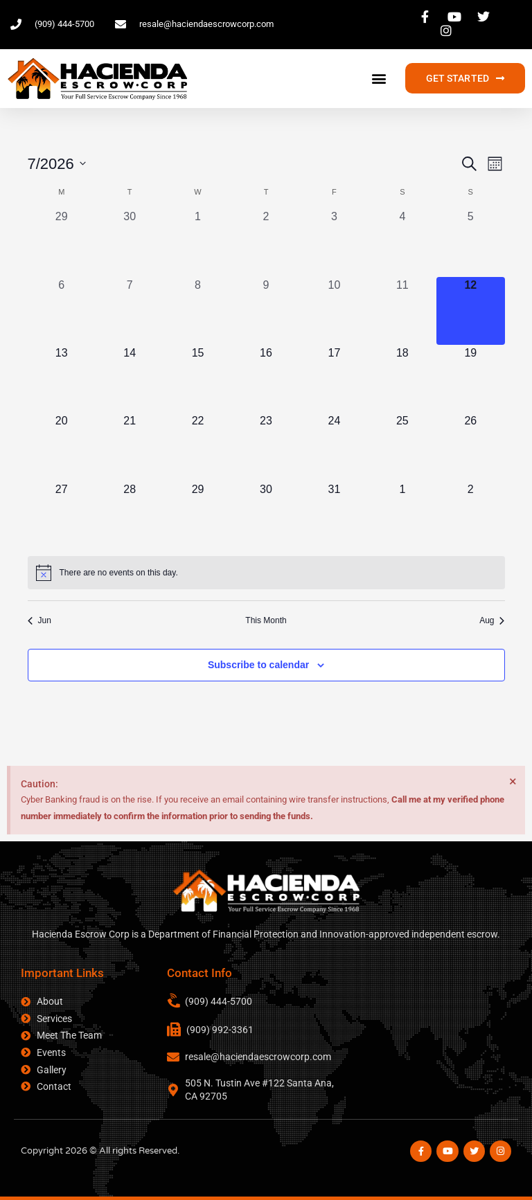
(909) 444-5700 (218, 1001)
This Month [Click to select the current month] (265, 620)
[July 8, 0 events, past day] (197, 311)
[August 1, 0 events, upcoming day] (402, 515)
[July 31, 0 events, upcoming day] (334, 515)
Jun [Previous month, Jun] (39, 620)
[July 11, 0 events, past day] (402, 311)
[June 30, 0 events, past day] (129, 242)
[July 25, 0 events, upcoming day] (402, 447)
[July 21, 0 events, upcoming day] (129, 447)
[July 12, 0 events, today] (470, 311)
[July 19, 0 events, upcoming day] (470, 379)
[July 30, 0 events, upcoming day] (266, 515)
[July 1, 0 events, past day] (197, 242)
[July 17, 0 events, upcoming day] (334, 379)
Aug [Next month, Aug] (491, 620)
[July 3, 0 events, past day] (334, 242)
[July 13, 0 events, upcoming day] (62, 379)
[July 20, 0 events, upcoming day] (62, 447)
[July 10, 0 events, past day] (334, 311)
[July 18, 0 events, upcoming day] (402, 379)
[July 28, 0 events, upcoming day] (129, 515)
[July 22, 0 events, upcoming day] (197, 447)
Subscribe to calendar (258, 664)
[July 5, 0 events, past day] (470, 242)
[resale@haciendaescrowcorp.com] (173, 1056)
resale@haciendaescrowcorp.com (258, 1056)
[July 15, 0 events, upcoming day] (197, 379)
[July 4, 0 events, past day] (402, 242)
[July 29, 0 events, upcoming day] (197, 515)
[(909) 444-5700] (174, 1001)
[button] (379, 78)
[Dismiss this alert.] (512, 782)
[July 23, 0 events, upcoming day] (266, 447)
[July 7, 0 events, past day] (129, 311)
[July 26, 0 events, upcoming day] (470, 447)
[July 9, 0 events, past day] (266, 311)
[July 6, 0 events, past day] (62, 311)
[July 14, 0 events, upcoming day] (129, 379)
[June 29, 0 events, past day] (62, 242)
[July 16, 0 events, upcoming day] (266, 379)
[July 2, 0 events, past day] (266, 242)
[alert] (266, 572)
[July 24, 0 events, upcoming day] (334, 447)
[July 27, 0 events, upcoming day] (62, 515)
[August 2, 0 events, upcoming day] (470, 515)
